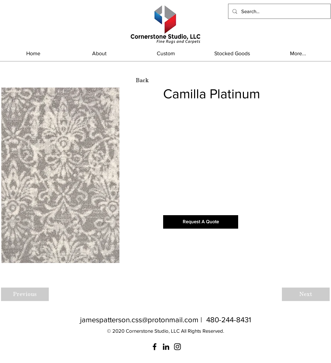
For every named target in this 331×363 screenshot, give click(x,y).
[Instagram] (177, 346)
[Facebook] (154, 346)
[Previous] (25, 294)
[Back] (142, 80)
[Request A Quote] (200, 222)
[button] (232, 53)
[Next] (306, 294)
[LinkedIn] (166, 346)
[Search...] (278, 11)
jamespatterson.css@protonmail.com (139, 320)
